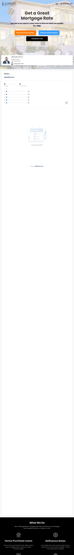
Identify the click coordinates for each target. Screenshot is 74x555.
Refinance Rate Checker (49, 33)
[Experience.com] (39, 166)
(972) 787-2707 (68, 4)
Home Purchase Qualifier (25, 33)
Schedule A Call (37, 39)
